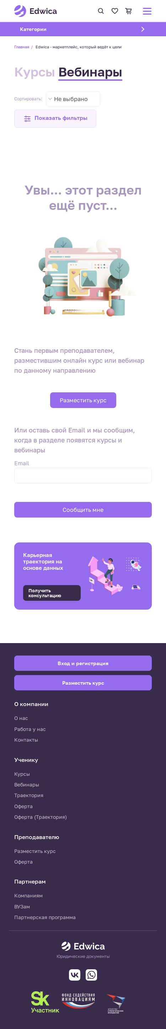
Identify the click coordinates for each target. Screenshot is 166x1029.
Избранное (115, 11)
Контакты (26, 739)
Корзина (129, 11)
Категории (42, 29)
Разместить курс (83, 400)
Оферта (23, 806)
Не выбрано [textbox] (71, 98)
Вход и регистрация (83, 663)
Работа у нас (30, 729)
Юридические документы (83, 956)
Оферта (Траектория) (40, 817)
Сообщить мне (83, 509)
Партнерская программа (45, 917)
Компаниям (28, 895)
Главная (21, 46)
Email (21, 463)
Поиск (101, 11)
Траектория (28, 795)
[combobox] (73, 99)
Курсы (34, 71)
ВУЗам (22, 906)
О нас (21, 718)
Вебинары (90, 71)
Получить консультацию (44, 593)
